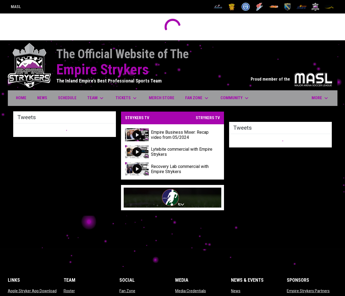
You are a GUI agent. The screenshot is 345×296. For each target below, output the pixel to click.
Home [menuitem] (21, 97)
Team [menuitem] (96, 98)
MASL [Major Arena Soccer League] (16, 7)
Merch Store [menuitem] (163, 97)
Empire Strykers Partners (308, 291)
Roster (69, 291)
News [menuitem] (42, 97)
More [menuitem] (320, 98)
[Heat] (274, 7)
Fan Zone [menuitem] (197, 98)
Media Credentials (190, 291)
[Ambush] (218, 7)
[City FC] (246, 7)
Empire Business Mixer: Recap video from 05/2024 (180, 135)
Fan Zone (127, 291)
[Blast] (232, 7)
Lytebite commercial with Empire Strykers (181, 152)
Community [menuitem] (235, 98)
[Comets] (260, 7)
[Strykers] (315, 7)
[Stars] (301, 7)
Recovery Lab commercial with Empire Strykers (180, 169)
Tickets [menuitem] (127, 98)
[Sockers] (287, 7)
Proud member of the (291, 79)
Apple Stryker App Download (32, 291)
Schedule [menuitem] (67, 97)
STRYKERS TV (208, 117)
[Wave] (329, 7)
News (235, 291)
